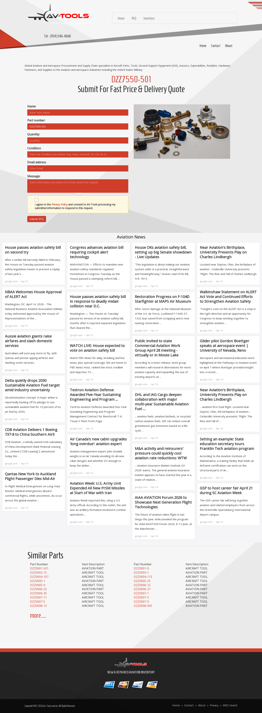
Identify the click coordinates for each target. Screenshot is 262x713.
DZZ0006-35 (38, 593)
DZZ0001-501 (39, 568)
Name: (31, 106)
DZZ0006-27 (142, 589)
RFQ (134, 18)
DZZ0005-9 (37, 585)
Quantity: (33, 134)
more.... (38, 615)
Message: (33, 176)
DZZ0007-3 (141, 597)
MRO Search (230, 705)
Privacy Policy (59, 204)
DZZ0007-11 (38, 597)
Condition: (34, 148)
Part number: (36, 120)
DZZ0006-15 (142, 585)
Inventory (149, 18)
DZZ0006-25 (38, 589)
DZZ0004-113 (143, 577)
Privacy (214, 705)
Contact (215, 46)
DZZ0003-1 (141, 573)
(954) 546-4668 (60, 36)
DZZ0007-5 (37, 602)
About (228, 46)
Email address (36, 162)
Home (203, 46)
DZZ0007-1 (141, 593)
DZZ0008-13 (38, 606)
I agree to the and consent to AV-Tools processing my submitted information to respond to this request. (75, 206)
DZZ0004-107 (39, 577)
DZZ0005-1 (37, 581)
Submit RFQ (37, 219)
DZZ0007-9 (141, 602)
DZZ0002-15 (38, 573)
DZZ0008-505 (143, 606)
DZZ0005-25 (142, 581)
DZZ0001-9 (141, 568)
